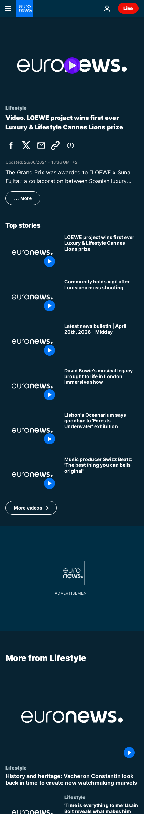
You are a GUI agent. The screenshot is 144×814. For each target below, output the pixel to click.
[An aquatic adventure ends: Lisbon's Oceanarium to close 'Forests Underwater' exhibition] (101, 430)
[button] (31, 508)
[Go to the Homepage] (24, 8)
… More (23, 198)
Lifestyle (16, 767)
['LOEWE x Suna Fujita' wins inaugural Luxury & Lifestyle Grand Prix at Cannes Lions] (101, 252)
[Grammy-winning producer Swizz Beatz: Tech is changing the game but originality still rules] (101, 474)
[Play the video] (72, 65)
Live (128, 8)
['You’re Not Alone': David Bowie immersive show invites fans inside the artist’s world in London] (101, 386)
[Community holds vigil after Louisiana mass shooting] (101, 297)
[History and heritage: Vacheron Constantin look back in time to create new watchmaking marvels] (72, 779)
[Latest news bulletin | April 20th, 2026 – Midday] (101, 341)
